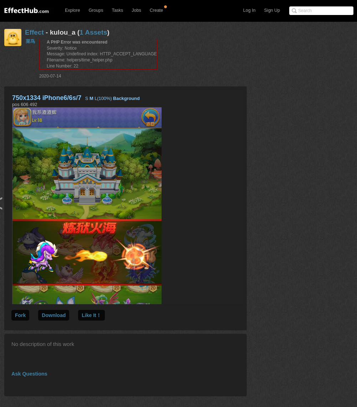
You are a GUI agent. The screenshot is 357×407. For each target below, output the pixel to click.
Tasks (117, 10)
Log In (249, 10)
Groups (95, 10)
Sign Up (272, 10)
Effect (34, 32)
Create (156, 10)
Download (54, 315)
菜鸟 (30, 41)
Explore (72, 10)
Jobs (136, 10)
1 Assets (93, 32)
